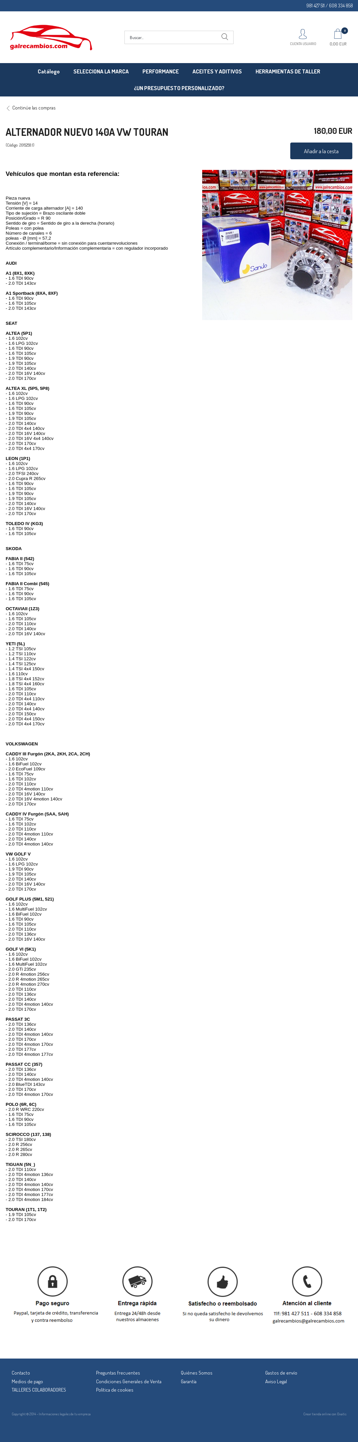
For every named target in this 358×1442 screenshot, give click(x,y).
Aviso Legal (276, 1381)
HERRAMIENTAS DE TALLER (288, 71)
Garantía (189, 1381)
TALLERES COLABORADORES (39, 1390)
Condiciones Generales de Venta (128, 1381)
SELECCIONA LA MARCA (101, 71)
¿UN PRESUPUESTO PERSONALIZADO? (179, 87)
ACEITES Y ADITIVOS (217, 71)
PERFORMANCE (160, 71)
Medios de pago (27, 1381)
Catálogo (49, 71)
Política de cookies (114, 1390)
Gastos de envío (281, 1373)
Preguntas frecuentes (118, 1373)
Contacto (21, 1373)
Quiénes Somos (197, 1373)
